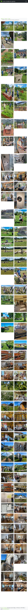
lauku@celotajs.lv (6, 609)
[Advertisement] (14, 10)
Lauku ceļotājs (4, 607)
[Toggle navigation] (26, 1)
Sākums (2, 18)
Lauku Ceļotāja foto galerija (8, 1)
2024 (9, 18)
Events (6, 18)
